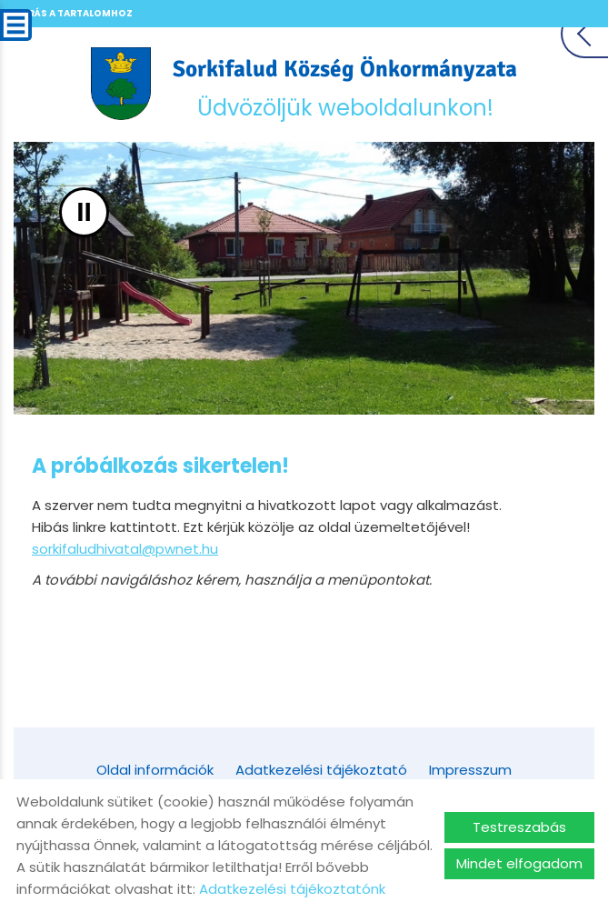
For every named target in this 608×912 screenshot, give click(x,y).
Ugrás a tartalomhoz (73, 13)
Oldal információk (155, 769)
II (84, 212)
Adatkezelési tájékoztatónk (292, 888)
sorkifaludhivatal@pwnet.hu (125, 548)
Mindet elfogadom (519, 863)
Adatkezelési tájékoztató (321, 769)
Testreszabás (519, 827)
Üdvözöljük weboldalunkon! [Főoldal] (345, 89)
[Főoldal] (121, 83)
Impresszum (470, 769)
